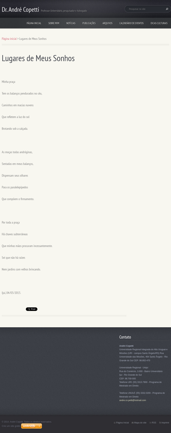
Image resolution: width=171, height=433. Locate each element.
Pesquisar (166, 9)
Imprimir (165, 422)
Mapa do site (140, 422)
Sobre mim (53, 23)
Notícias (70, 23)
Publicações (88, 23)
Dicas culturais (159, 23)
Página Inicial (122, 422)
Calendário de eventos (132, 23)
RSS (154, 422)
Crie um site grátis (11, 426)
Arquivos (107, 23)
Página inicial (34, 23)
